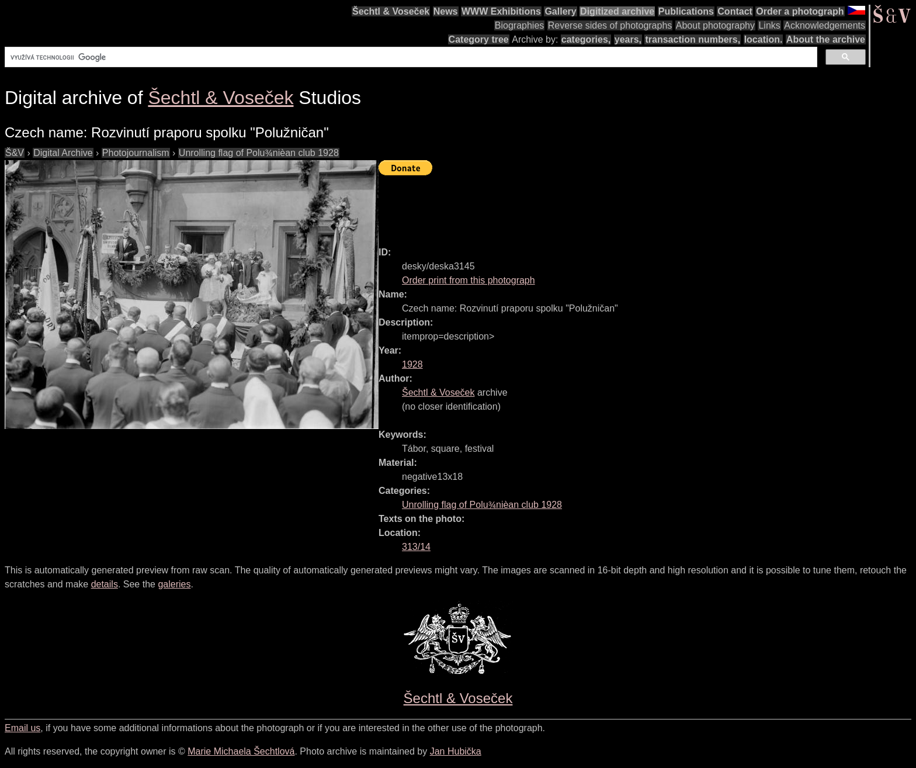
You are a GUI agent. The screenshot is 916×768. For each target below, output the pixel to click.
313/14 (416, 547)
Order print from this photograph (468, 280)
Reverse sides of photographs (610, 25)
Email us (22, 728)
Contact (734, 11)
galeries (174, 584)
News (445, 11)
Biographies (519, 25)
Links (769, 25)
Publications (686, 11)
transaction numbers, (692, 39)
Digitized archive (617, 11)
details (104, 584)
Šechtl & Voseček (390, 11)
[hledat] (410, 57)
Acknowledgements (824, 25)
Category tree (479, 39)
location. (763, 39)
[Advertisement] (591, 205)
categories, (585, 39)
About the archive (825, 39)
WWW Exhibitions (501, 11)
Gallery (560, 11)
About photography (715, 25)
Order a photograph (800, 11)
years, (628, 39)
